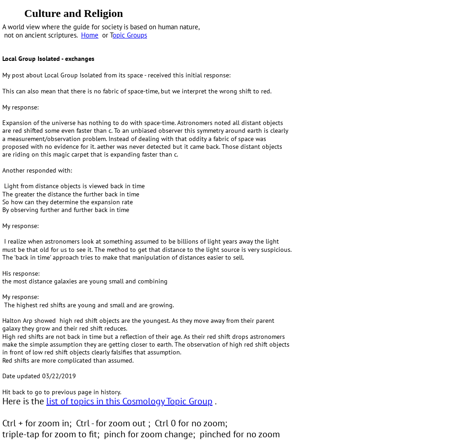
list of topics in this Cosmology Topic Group (129, 401)
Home (89, 35)
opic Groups (130, 35)
